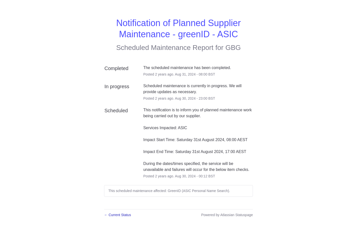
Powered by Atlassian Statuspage (227, 215)
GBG (233, 47)
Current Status (117, 215)
